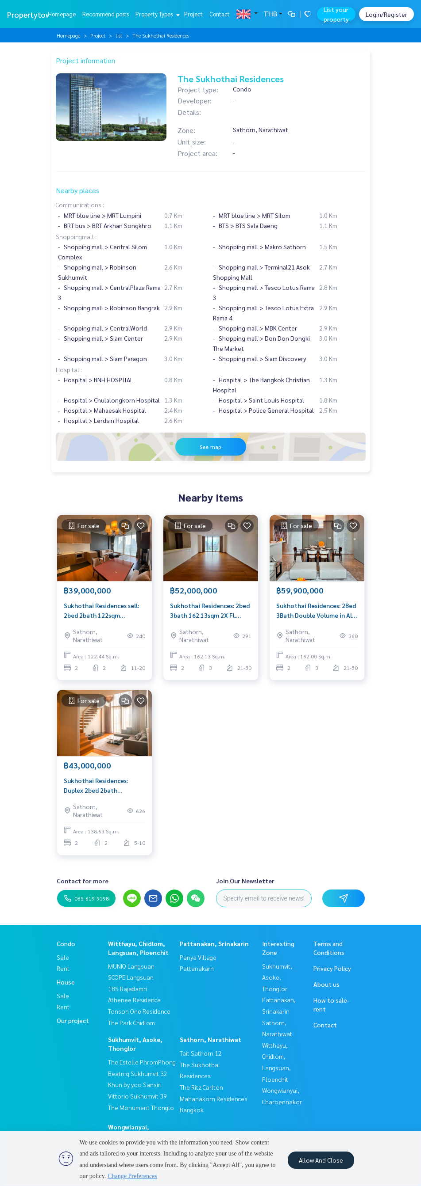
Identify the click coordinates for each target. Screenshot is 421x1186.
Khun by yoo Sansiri (135, 1084)
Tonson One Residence (139, 1011)
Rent (63, 968)
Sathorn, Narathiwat (210, 1039)
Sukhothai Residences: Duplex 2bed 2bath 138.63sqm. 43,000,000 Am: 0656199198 (102, 785)
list (119, 35)
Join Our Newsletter (245, 881)
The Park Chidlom (131, 1022)
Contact (219, 14)
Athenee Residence (134, 1000)
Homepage (62, 14)
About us (326, 984)
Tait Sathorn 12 (201, 1053)
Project (193, 14)
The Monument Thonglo (141, 1107)
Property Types (156, 14)
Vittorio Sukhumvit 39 (137, 1096)
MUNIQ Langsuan (131, 966)
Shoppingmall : (76, 236)
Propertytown (31, 14)
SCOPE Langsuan (131, 977)
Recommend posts (105, 14)
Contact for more (82, 881)
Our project (73, 1020)
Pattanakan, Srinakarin (214, 943)
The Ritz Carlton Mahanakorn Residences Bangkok (213, 1098)
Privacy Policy (332, 968)
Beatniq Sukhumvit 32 (137, 1073)
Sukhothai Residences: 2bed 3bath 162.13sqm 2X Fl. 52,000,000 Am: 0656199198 (210, 610)
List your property (336, 14)
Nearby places (77, 190)
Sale (63, 957)
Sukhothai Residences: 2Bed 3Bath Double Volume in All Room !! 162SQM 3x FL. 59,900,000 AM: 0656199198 (316, 610)
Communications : (80, 205)
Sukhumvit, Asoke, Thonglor (277, 977)
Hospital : (69, 369)
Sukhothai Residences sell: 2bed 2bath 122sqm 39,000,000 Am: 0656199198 (104, 610)
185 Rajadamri (127, 988)
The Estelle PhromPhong (142, 1062)
